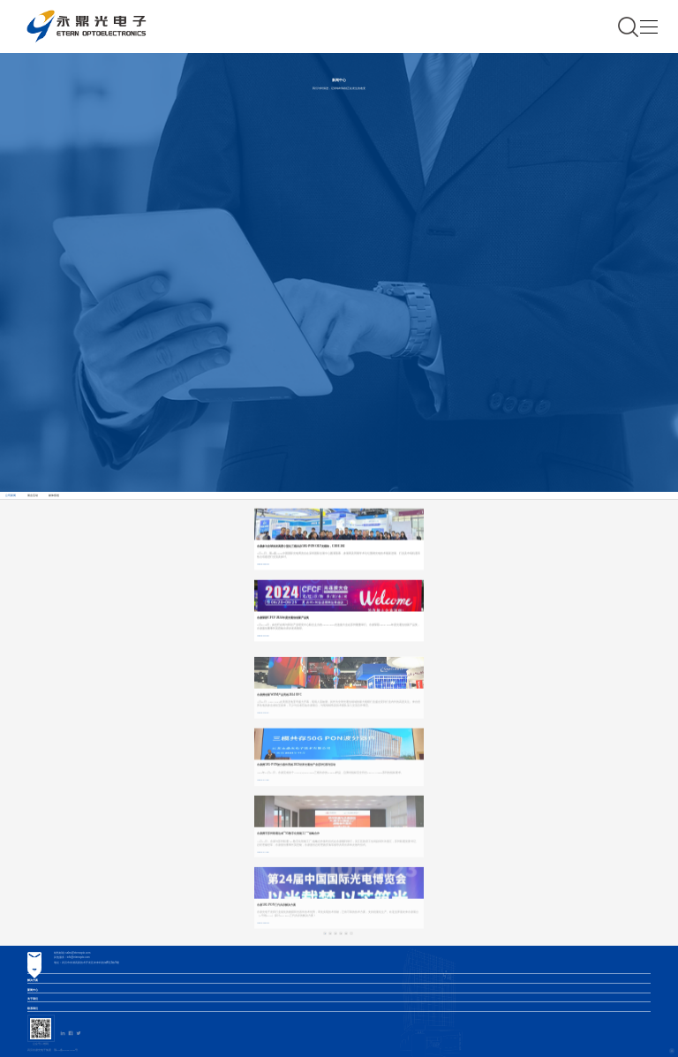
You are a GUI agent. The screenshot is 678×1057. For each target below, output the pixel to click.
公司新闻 (10, 495)
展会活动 (32, 495)
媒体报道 (54, 495)
